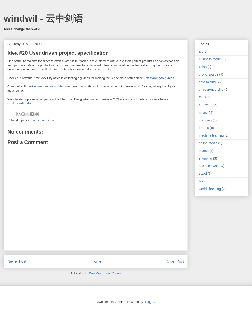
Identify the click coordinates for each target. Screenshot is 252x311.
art (201, 51)
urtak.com (36, 86)
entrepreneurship (211, 89)
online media (208, 143)
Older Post (175, 261)
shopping (205, 158)
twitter (203, 181)
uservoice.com (61, 86)
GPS (202, 97)
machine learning (211, 135)
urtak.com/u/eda (19, 103)
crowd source (37, 120)
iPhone (204, 128)
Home (97, 261)
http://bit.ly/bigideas (160, 78)
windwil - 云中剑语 (43, 18)
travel (203, 173)
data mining (207, 82)
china (202, 67)
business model (210, 59)
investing (205, 120)
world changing (210, 189)
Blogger (149, 302)
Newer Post (16, 261)
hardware (205, 105)
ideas (51, 120)
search (204, 151)
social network (209, 166)
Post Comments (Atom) (105, 273)
